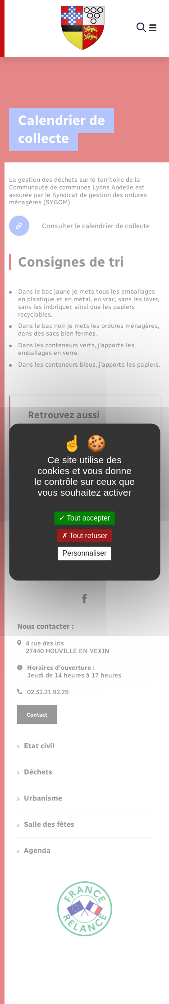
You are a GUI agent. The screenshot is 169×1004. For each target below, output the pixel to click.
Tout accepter (84, 518)
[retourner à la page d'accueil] (83, 28)
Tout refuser (85, 535)
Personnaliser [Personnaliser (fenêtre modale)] (85, 553)
